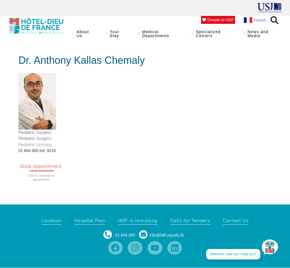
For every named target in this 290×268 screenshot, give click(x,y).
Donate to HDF (218, 20)
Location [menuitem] (51, 220)
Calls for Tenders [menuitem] (190, 220)
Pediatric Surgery (35, 132)
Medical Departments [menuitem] (161, 35)
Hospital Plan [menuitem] (90, 220)
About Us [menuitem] (84, 35)
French (255, 20)
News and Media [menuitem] (260, 35)
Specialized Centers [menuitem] (213, 35)
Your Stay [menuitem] (117, 35)
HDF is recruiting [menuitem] (138, 220)
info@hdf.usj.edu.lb (167, 235)
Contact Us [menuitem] (236, 220)
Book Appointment (41, 166)
